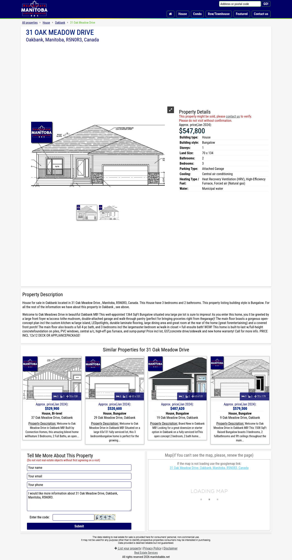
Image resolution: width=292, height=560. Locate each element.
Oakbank (60, 22)
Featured (242, 14)
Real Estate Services (146, 552)
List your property (127, 548)
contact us (233, 116)
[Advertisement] (146, 74)
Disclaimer (171, 548)
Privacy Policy (152, 548)
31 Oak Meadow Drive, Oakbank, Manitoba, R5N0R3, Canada (209, 468)
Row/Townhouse (219, 14)
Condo (197, 14)
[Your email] (79, 476)
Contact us (261, 14)
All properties (30, 22)
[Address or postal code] (240, 4)
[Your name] (79, 467)
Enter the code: (40, 517)
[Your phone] (79, 485)
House (182, 14)
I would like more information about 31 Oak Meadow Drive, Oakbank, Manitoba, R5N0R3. (79, 500)
